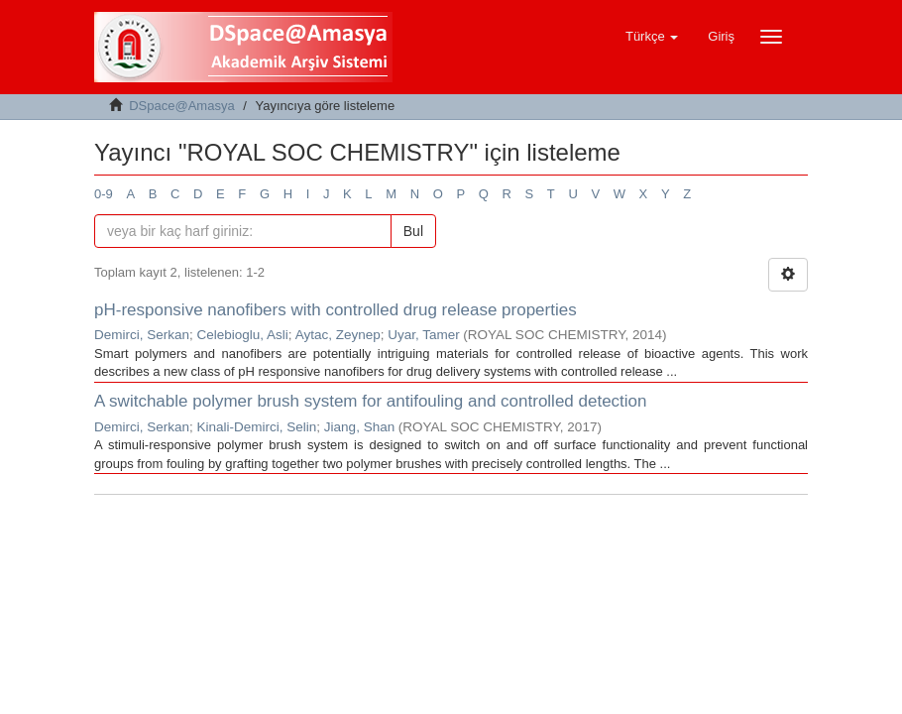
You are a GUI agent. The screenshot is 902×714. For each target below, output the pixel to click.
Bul (413, 231)
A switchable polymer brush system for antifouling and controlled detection (370, 401)
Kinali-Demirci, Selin (257, 426)
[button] (652, 36)
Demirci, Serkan (141, 334)
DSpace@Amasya (181, 105)
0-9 (103, 193)
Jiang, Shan (359, 426)
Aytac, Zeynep (338, 334)
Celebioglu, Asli (242, 334)
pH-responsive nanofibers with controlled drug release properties (335, 309)
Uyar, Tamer (424, 334)
